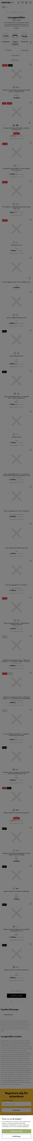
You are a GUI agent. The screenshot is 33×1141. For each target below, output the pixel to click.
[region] (16, 1128)
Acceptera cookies (16, 1131)
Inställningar (16, 1136)
